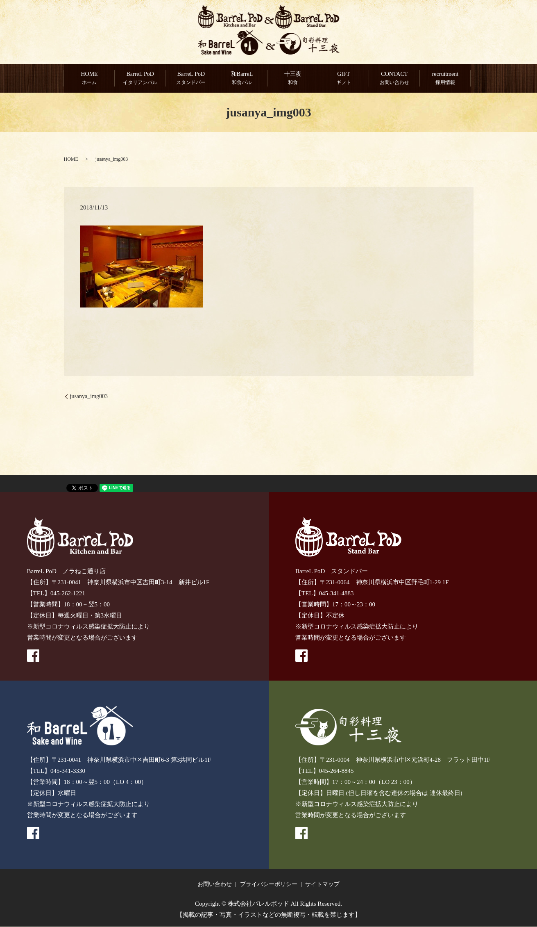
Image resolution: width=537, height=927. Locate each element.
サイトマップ (322, 884)
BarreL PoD (140, 78)
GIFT (343, 78)
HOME (89, 78)
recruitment (444, 78)
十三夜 (292, 78)
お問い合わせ (214, 884)
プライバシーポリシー (268, 884)
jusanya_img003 (89, 396)
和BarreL (241, 78)
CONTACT (394, 78)
